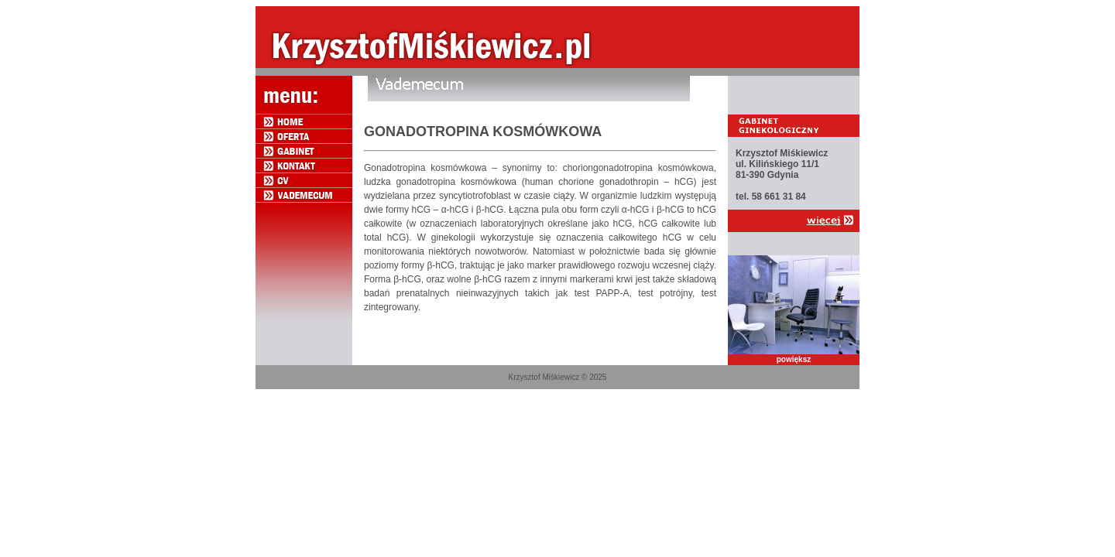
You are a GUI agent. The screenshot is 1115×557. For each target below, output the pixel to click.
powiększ (794, 359)
